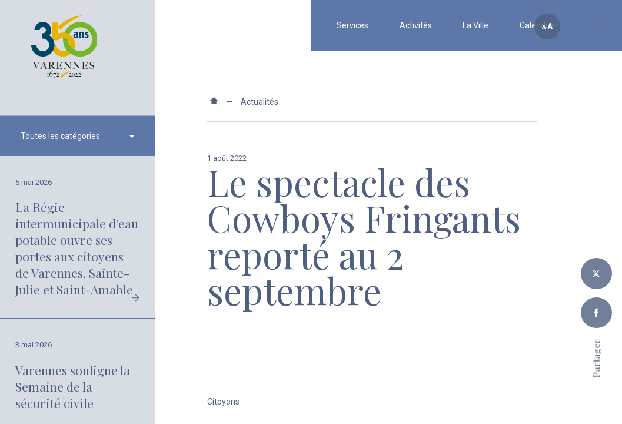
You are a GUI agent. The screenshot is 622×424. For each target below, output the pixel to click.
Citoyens (223, 401)
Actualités (259, 102)
